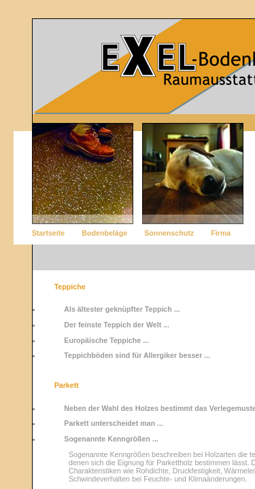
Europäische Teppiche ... (106, 340)
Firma (221, 233)
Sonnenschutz (169, 233)
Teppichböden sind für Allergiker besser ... (137, 355)
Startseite (48, 233)
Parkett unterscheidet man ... (113, 423)
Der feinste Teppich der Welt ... (116, 325)
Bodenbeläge (104, 233)
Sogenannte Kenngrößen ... (111, 439)
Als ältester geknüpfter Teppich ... (122, 309)
